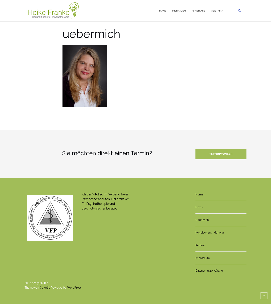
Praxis (199, 207)
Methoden (179, 10)
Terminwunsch (221, 154)
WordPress (74, 287)
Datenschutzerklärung (209, 270)
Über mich (217, 10)
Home (162, 10)
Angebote (198, 10)
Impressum (202, 257)
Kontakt (200, 245)
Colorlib (45, 287)
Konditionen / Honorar (209, 232)
